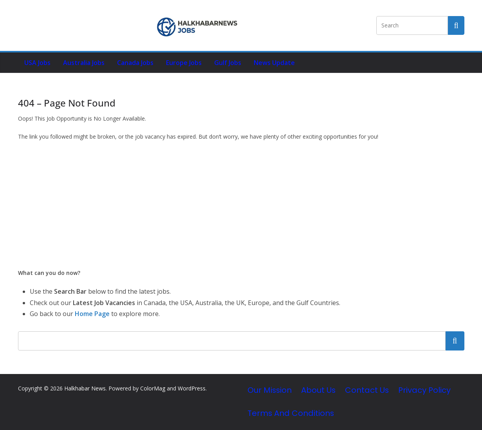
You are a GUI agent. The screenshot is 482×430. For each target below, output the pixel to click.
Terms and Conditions (290, 413)
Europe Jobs (184, 62)
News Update (274, 62)
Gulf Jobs (227, 62)
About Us (318, 390)
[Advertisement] (241, 205)
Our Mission (269, 390)
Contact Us (367, 390)
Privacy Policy (424, 390)
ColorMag (152, 388)
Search (455, 340)
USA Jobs (37, 62)
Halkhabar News (85, 388)
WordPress (192, 388)
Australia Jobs (84, 62)
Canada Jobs (135, 62)
